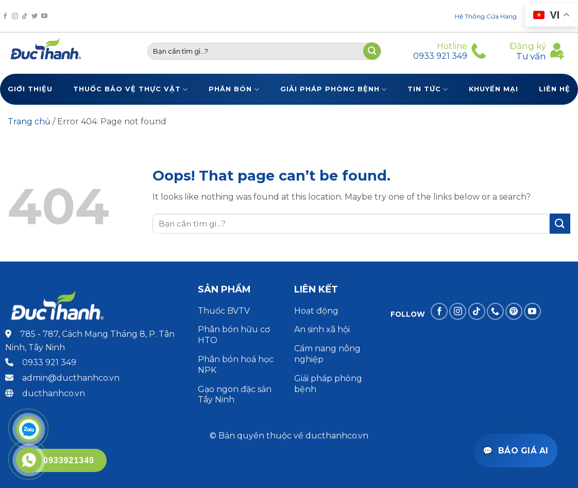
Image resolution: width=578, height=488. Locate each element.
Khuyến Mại (493, 89)
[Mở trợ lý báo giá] (515, 450)
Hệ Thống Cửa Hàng (486, 16)
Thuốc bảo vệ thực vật (130, 89)
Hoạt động (317, 311)
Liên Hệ (554, 89)
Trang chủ (29, 121)
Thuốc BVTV (224, 311)
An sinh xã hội (322, 329)
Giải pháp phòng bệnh (333, 89)
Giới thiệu (30, 89)
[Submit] (560, 224)
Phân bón (234, 89)
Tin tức (427, 89)
